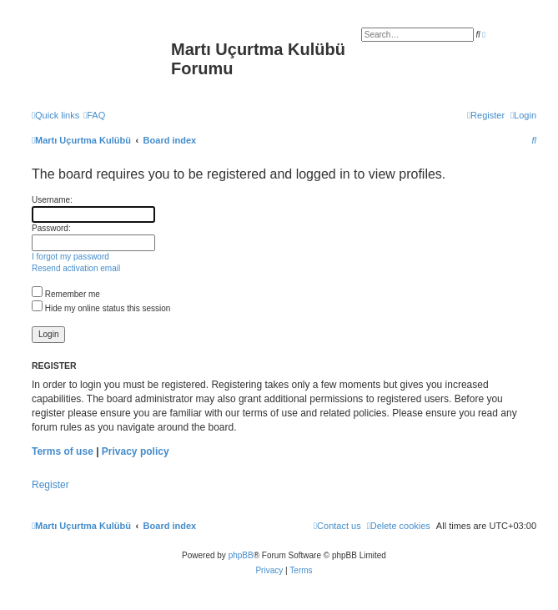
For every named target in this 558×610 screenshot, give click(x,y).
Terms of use (62, 451)
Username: (52, 199)
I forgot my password (70, 256)
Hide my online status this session (101, 308)
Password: (51, 228)
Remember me (66, 294)
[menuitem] (94, 115)
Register (50, 485)
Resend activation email (76, 268)
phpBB (241, 555)
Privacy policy (135, 451)
